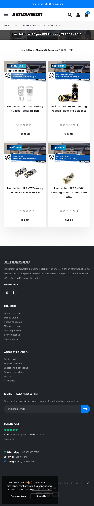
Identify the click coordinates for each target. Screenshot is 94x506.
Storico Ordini (11, 317)
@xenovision (27, 461)
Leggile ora (9, 439)
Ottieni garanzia (12, 330)
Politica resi (10, 359)
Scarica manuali (13, 334)
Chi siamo (9, 380)
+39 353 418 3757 (30, 452)
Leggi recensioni (12, 339)
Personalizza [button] (18, 496)
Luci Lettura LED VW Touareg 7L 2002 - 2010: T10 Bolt (25, 109)
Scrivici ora (21, 456)
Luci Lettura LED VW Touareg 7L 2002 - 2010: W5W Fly (25, 190)
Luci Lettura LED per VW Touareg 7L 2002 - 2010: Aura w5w (69, 192)
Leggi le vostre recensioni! (47, 4)
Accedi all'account (13, 322)
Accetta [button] (42, 496)
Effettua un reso (12, 326)
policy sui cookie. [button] (42, 489)
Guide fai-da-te (12, 313)
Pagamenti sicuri (13, 363)
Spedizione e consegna (16, 368)
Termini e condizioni (14, 372)
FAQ (87, 483)
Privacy (8, 376)
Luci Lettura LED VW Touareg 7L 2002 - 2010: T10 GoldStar (69, 109)
